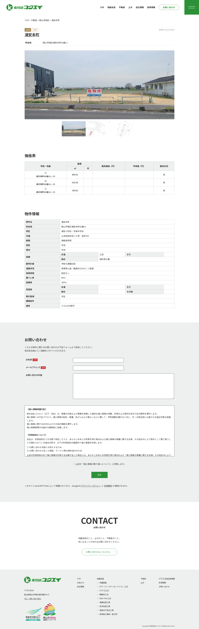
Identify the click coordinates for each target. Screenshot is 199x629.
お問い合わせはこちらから (100, 551)
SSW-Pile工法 (105, 598)
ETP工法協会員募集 (167, 578)
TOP (102, 7)
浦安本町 (32, 34)
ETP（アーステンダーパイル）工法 (114, 586)
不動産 (122, 7)
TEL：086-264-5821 (32, 598)
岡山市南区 (44, 20)
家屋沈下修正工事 (107, 610)
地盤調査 (103, 582)
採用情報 (151, 7)
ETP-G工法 (104, 590)
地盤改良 (111, 7)
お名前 (29, 359)
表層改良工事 (105, 602)
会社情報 (140, 7)
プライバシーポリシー (91, 485)
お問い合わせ (169, 7)
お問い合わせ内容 (34, 375)
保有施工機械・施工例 (108, 614)
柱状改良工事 (105, 606)
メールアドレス (33, 367)
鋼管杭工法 (104, 594)
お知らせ (80, 582)
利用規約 (108, 485)
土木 (130, 7)
